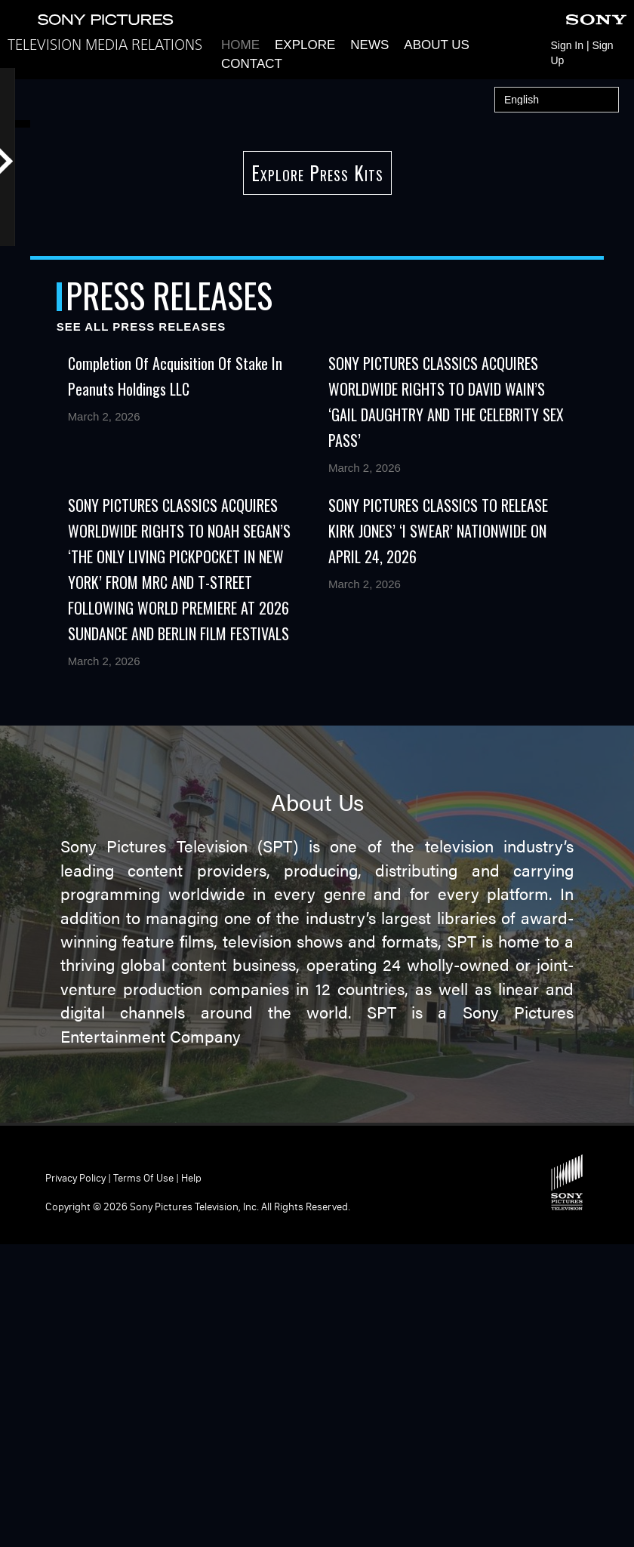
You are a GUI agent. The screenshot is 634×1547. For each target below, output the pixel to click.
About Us (436, 45)
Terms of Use (143, 1480)
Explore (305, 45)
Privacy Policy (75, 1480)
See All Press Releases (141, 628)
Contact (251, 64)
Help (191, 1480)
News (369, 45)
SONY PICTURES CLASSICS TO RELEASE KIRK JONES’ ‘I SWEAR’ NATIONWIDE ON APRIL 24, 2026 (438, 833)
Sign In (566, 45)
